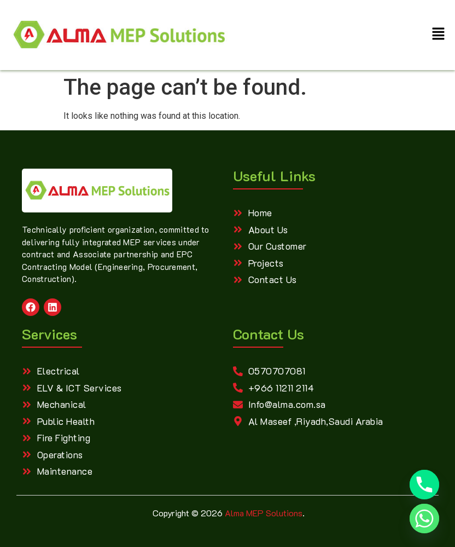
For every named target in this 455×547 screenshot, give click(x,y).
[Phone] (424, 484)
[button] (439, 35)
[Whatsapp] (424, 518)
